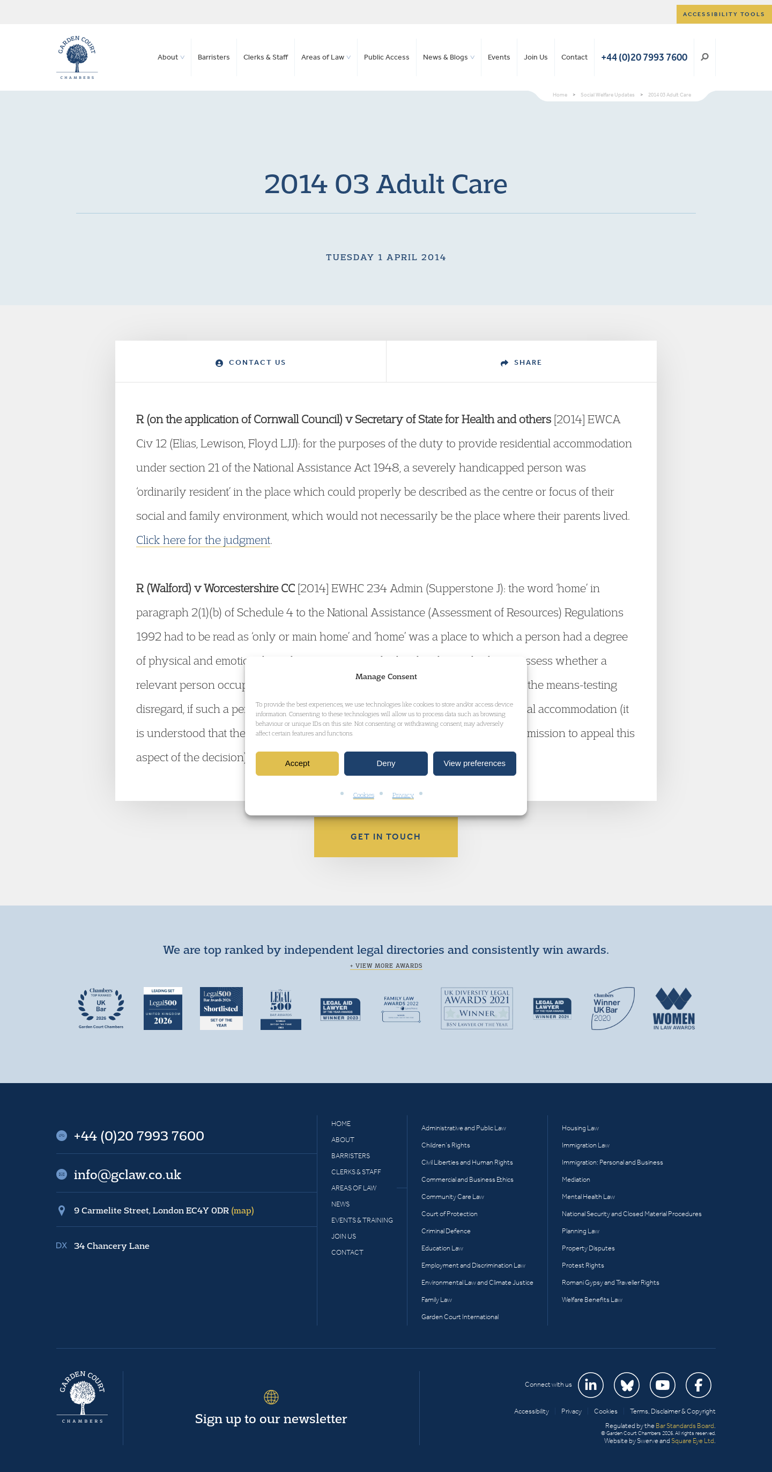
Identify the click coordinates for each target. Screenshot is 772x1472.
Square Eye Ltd (692, 1441)
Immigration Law (586, 1145)
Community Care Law (452, 1197)
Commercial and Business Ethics (467, 1179)
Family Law (436, 1300)
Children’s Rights (445, 1145)
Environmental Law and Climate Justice (477, 1282)
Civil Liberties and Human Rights (467, 1162)
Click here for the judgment (203, 540)
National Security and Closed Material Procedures (632, 1214)
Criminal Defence (446, 1231)
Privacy (403, 795)
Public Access (387, 57)
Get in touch (386, 836)
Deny (385, 763)
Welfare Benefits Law (592, 1300)
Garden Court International (460, 1317)
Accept (297, 763)
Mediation (576, 1179)
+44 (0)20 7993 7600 (644, 57)
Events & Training (362, 1220)
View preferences (475, 763)
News (340, 1204)
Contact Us (251, 362)
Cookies (363, 795)
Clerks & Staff (265, 57)
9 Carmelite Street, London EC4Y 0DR (164, 1210)
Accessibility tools (724, 14)
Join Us (536, 57)
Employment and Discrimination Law (473, 1265)
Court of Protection (449, 1214)
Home (341, 1124)
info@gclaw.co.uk (127, 1174)
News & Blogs (445, 57)
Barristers (214, 57)
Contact (574, 57)
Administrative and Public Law (463, 1128)
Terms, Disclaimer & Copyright (673, 1411)
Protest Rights (583, 1265)
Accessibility (531, 1411)
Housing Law (580, 1128)
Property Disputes (588, 1248)
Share (522, 362)
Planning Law (580, 1231)
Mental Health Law (588, 1197)
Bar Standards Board (685, 1426)
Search (704, 57)
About (168, 57)
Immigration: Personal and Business (612, 1162)
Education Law (442, 1248)
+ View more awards (386, 965)
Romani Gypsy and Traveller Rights (610, 1282)
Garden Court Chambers (77, 57)
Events (499, 57)
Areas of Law (322, 57)
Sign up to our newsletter (271, 1418)
